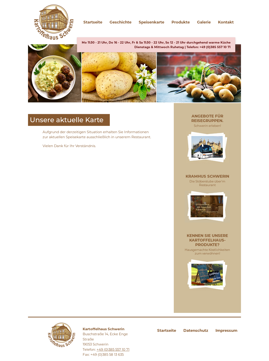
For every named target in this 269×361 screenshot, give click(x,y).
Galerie (204, 22)
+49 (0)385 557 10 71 (215, 47)
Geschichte (120, 22)
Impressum (226, 330)
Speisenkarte (151, 22)
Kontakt (226, 22)
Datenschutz (195, 330)
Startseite (92, 22)
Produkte (181, 22)
